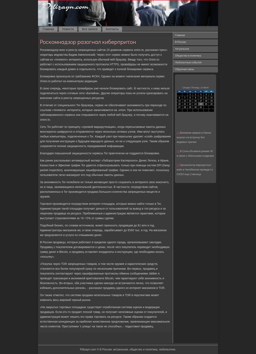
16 (195, 101)
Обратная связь (184, 69)
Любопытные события (188, 62)
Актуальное (182, 49)
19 (211, 101)
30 (195, 107)
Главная (48, 29)
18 (206, 101)
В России (180, 42)
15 (190, 101)
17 (201, 101)
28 (185, 107)
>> (178, 133)
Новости (68, 29)
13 (179, 101)
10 (201, 98)
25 (206, 104)
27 (179, 107)
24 (201, 104)
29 (190, 107)
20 (179, 104)
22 (190, 104)
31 (201, 107)
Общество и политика (188, 55)
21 (185, 104)
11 (206, 98)
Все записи (89, 29)
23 (195, 104)
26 (211, 104)
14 (185, 101)
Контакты (112, 29)
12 (211, 98)
